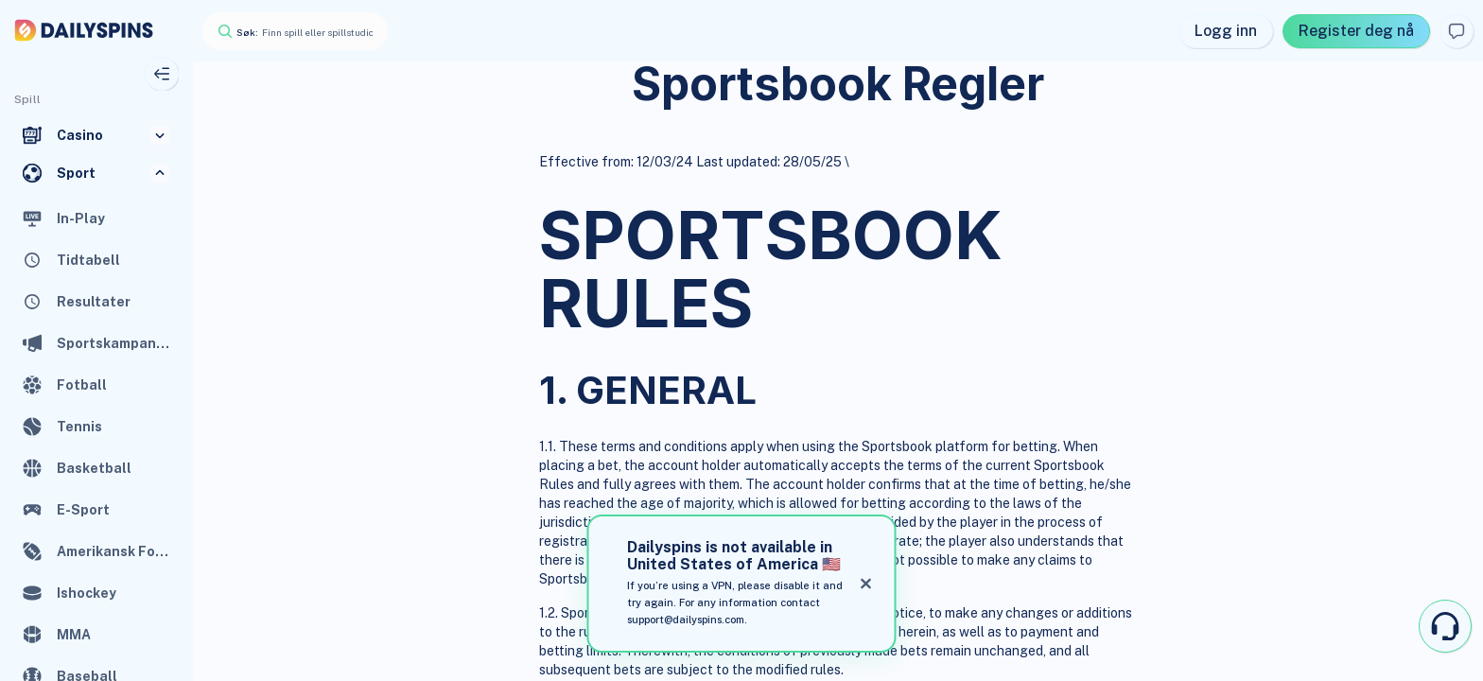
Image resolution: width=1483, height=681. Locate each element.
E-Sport (83, 509)
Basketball (94, 468)
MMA (74, 634)
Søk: (247, 32)
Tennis (79, 426)
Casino (80, 135)
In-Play (81, 218)
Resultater (94, 301)
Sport (76, 173)
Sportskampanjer (113, 343)
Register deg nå (1356, 31)
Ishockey (86, 593)
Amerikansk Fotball (113, 551)
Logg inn (1226, 31)
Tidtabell (88, 260)
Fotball (82, 385)
